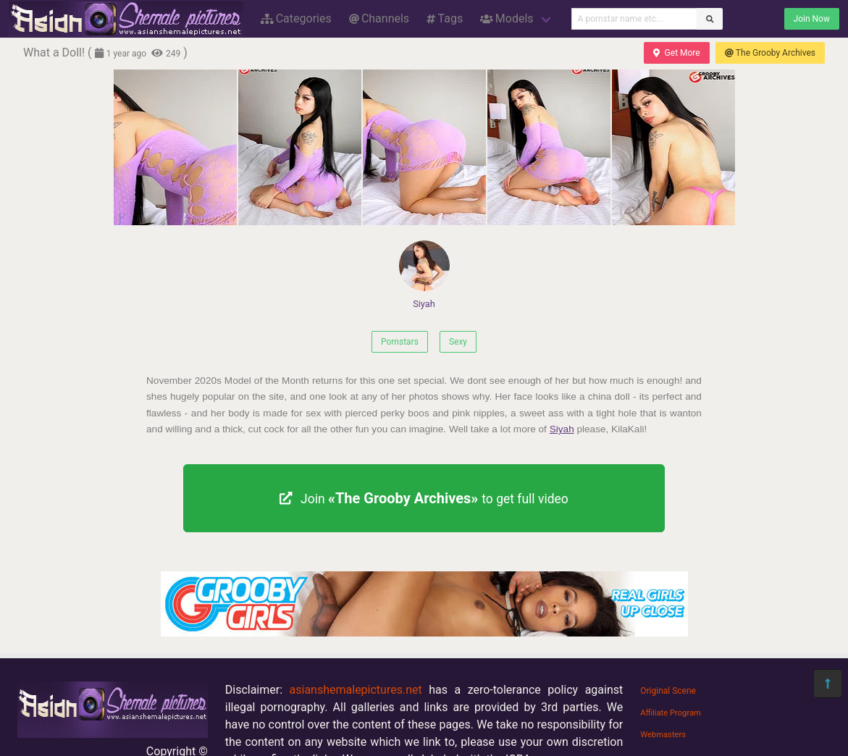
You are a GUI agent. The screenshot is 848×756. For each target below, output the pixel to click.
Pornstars (400, 342)
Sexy (458, 342)
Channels (379, 18)
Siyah (424, 274)
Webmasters (663, 734)
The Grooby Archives (770, 53)
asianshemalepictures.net (356, 690)
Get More (676, 53)
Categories (296, 18)
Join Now (812, 19)
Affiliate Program (670, 713)
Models (506, 18)
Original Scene (668, 691)
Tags (445, 18)
